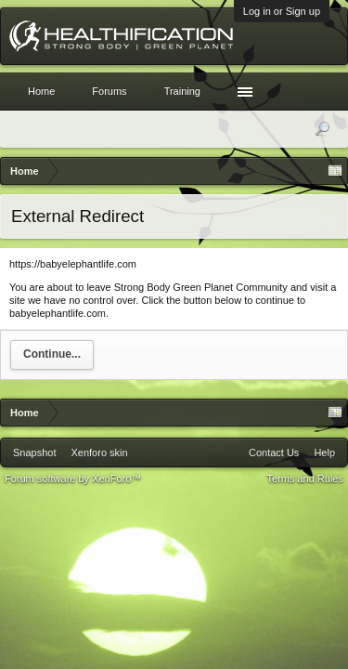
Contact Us (274, 452)
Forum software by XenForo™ (73, 478)
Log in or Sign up (281, 11)
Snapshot (34, 452)
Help (324, 452)
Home (41, 91)
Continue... (52, 354)
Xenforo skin (99, 452)
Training (182, 91)
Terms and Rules (304, 478)
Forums (109, 91)
